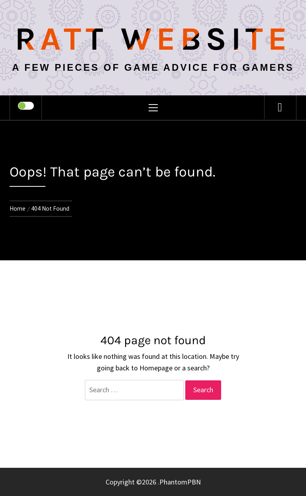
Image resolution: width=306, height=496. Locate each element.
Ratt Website (153, 39)
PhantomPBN (180, 481)
